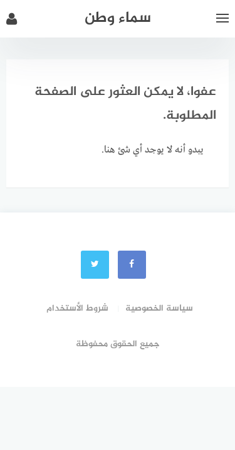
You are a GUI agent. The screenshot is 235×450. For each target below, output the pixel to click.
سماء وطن (118, 18)
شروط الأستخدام (77, 308)
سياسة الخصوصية (159, 308)
